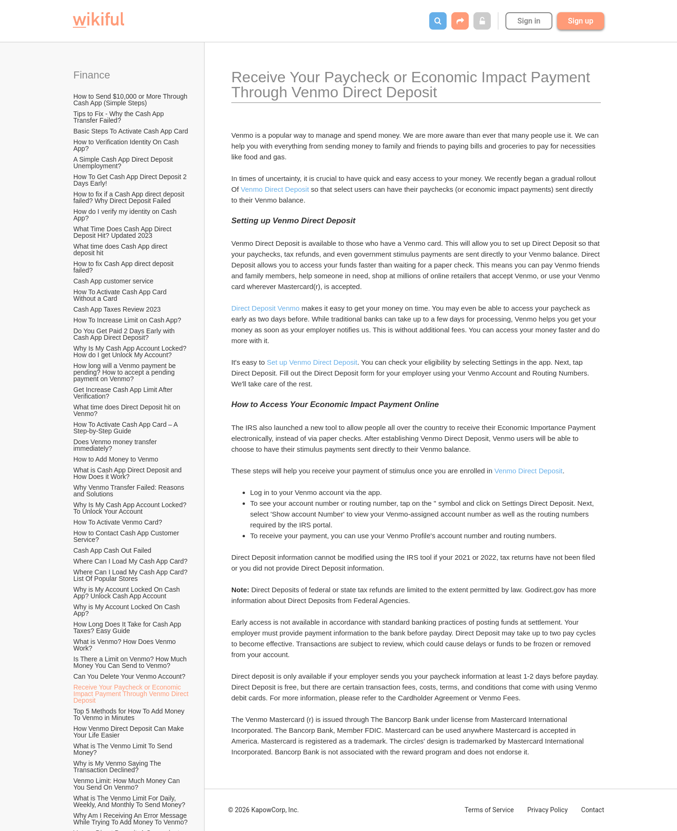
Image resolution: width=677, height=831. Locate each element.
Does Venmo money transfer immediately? (115, 445)
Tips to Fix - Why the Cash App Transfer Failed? (119, 117)
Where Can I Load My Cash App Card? (130, 561)
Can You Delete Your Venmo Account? (129, 676)
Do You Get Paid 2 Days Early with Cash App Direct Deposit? (124, 334)
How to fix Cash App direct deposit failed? (124, 267)
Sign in (528, 20)
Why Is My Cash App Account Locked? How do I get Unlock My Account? (130, 352)
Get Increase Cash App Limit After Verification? (123, 393)
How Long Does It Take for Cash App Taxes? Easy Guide (128, 627)
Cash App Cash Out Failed (112, 550)
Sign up (580, 20)
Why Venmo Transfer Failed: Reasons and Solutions (129, 491)
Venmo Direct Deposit (275, 189)
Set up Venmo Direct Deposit (312, 362)
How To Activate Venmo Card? (117, 522)
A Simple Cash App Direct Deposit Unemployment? (124, 163)
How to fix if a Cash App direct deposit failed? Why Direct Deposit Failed (129, 197)
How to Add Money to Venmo (115, 459)
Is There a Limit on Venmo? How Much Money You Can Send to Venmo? (131, 662)
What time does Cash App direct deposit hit (121, 250)
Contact (592, 810)
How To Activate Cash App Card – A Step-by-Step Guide (126, 428)
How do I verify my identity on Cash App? (125, 215)
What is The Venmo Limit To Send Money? (123, 749)
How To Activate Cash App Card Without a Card (120, 295)
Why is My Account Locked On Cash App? (127, 610)
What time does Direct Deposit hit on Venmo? (127, 410)
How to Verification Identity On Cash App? (126, 145)
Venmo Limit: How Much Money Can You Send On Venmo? (127, 784)
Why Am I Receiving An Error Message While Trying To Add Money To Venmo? (131, 819)
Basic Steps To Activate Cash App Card (130, 131)
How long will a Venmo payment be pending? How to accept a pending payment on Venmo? (125, 372)
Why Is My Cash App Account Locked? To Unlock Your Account (130, 508)
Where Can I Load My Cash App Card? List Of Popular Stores (131, 575)
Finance (91, 75)
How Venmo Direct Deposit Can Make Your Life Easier (129, 732)
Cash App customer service (113, 281)
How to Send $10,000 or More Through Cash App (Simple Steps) (131, 100)
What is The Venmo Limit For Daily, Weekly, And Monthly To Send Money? (129, 801)
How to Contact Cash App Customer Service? (127, 536)
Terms (489, 810)
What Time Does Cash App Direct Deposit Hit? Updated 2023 (123, 232)
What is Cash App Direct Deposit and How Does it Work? (128, 473)
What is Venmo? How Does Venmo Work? (125, 645)
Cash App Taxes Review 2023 (117, 309)
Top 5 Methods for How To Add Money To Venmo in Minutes (129, 714)
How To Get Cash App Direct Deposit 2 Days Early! (131, 180)
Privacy (547, 810)
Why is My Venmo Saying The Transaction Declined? (118, 767)
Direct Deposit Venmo (265, 308)
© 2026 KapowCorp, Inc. (263, 810)
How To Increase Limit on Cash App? (127, 320)
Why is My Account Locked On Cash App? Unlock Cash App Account (127, 593)
